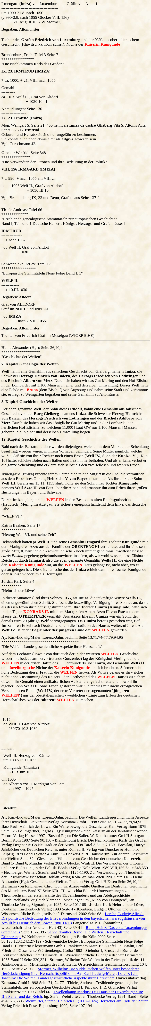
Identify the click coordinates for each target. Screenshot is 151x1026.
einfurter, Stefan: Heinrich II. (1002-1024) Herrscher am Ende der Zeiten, (87, 1001)
